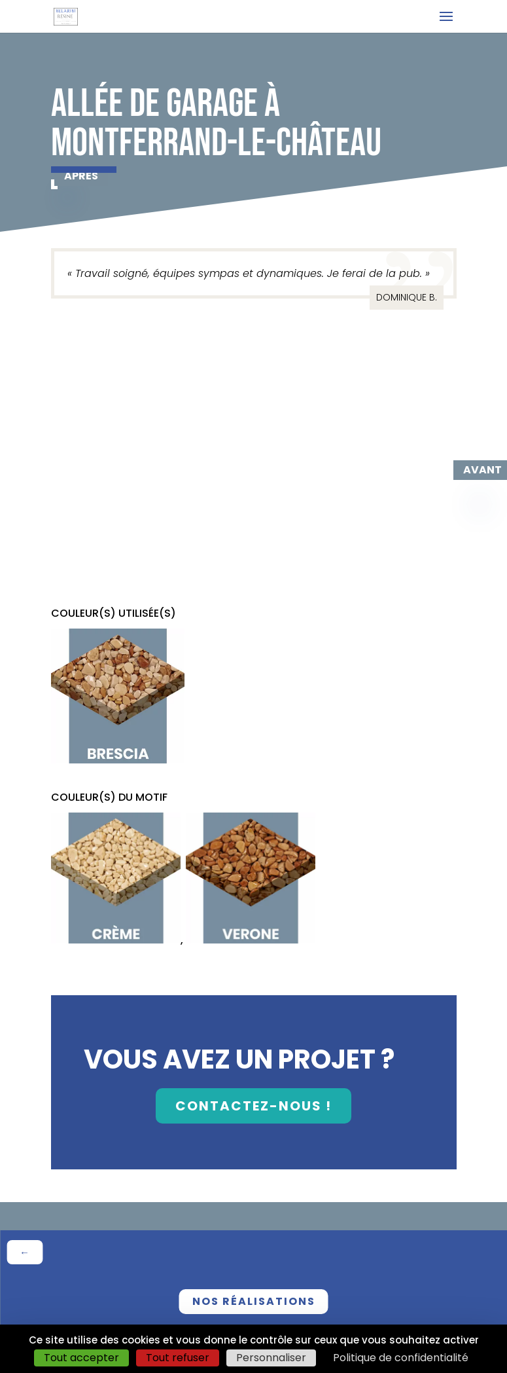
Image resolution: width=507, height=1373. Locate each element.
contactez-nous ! (253, 1106)
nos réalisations (253, 1301)
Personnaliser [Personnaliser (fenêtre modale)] (271, 1357)
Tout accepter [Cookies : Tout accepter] (81, 1357)
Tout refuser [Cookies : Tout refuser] (177, 1357)
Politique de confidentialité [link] (400, 1357)
